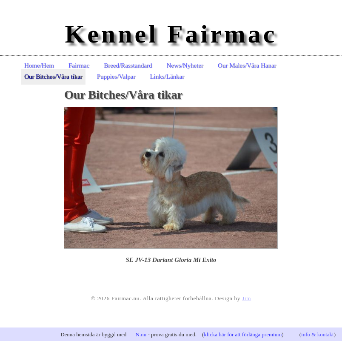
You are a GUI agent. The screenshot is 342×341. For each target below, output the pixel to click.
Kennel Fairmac (171, 34)
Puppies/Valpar (116, 76)
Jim (246, 298)
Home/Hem (39, 65)
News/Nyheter (184, 65)
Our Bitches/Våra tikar (53, 76)
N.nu (141, 334)
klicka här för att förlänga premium (243, 334)
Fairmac (78, 65)
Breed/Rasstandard (128, 65)
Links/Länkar (167, 76)
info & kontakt (317, 334)
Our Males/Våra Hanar (247, 65)
